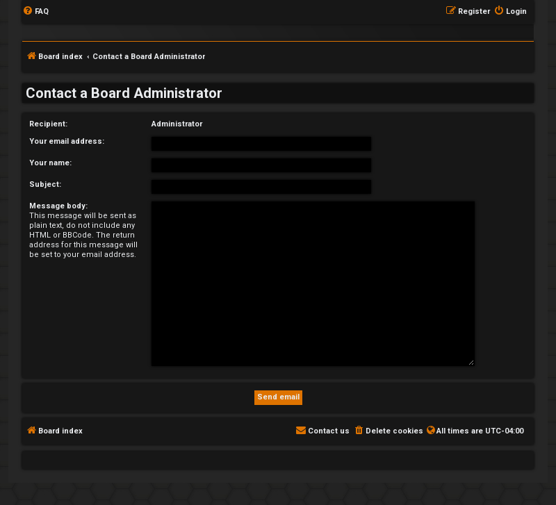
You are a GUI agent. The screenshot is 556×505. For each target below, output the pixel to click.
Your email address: (66, 141)
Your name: (50, 162)
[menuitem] (35, 11)
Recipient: (48, 124)
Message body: (58, 205)
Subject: (45, 184)
